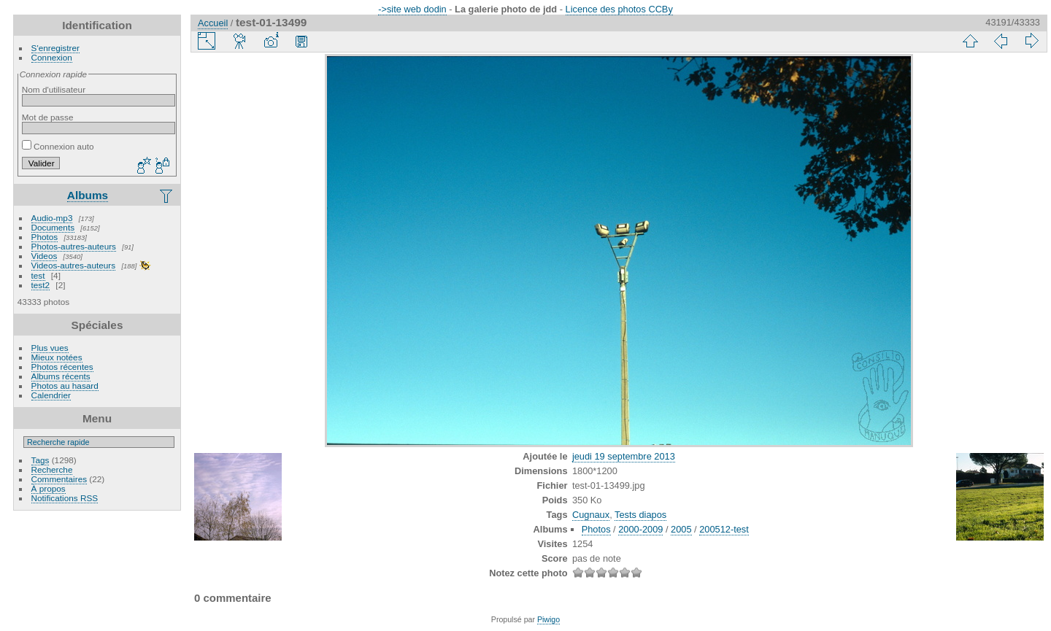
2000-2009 (640, 529)
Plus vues (50, 347)
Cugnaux (590, 514)
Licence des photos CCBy (619, 9)
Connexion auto (58, 146)
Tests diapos (640, 514)
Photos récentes (62, 366)
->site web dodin (412, 9)
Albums (87, 195)
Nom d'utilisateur (53, 89)
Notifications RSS (65, 498)
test (38, 275)
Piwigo (548, 619)
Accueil (213, 23)
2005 (681, 529)
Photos (44, 236)
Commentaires (59, 479)
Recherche (52, 469)
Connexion (51, 57)
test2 (40, 285)
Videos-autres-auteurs (73, 265)
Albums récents (61, 376)
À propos (48, 488)
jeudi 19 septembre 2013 (623, 456)
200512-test (724, 529)
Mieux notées (56, 357)
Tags (40, 460)
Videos (44, 255)
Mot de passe (48, 117)
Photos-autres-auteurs (73, 246)
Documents (53, 227)
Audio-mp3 (52, 217)
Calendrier (51, 395)
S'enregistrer (55, 48)
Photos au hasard (65, 385)
